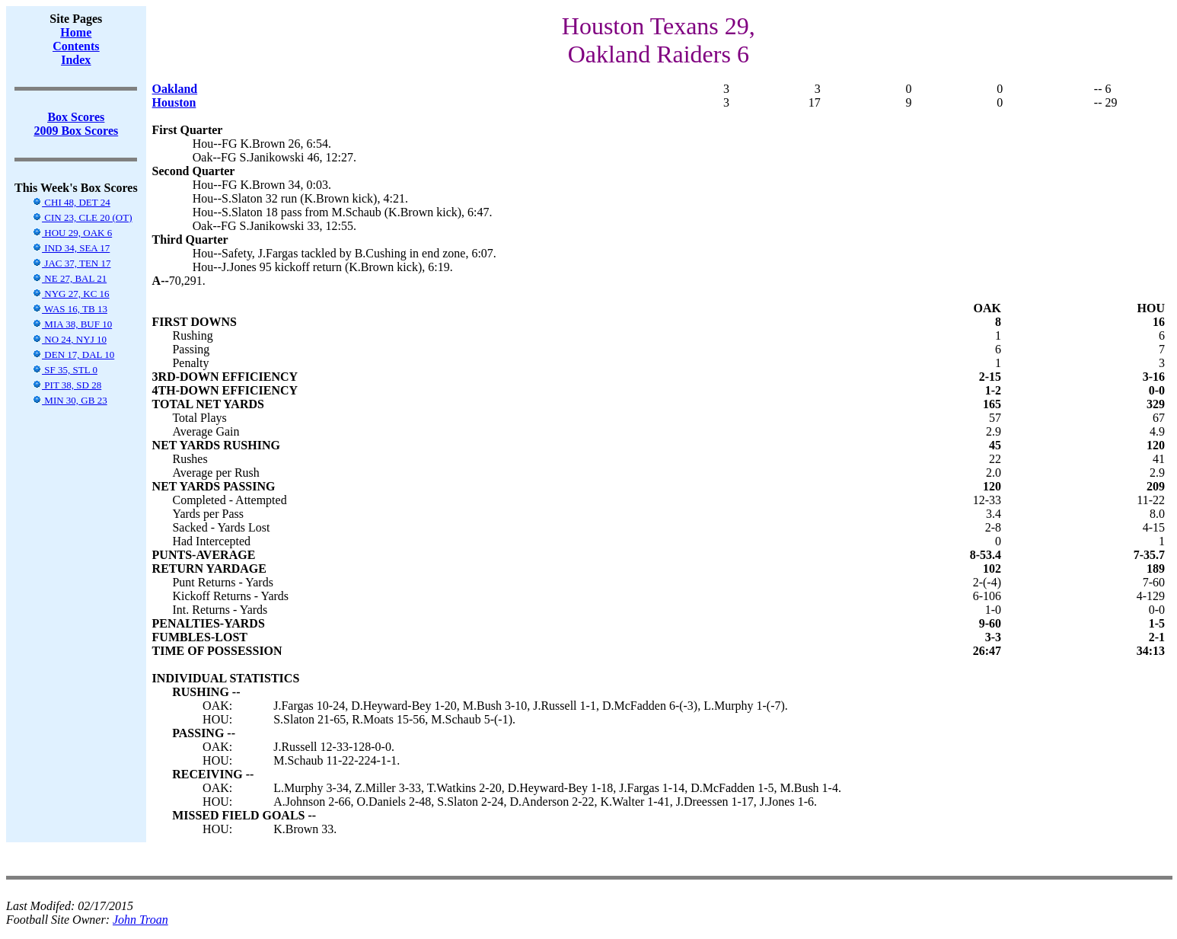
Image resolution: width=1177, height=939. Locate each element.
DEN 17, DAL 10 (73, 354)
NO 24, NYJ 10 (69, 339)
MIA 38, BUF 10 (72, 324)
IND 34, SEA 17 (71, 248)
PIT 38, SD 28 (66, 385)
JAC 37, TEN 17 (71, 263)
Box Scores (75, 116)
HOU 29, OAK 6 (72, 232)
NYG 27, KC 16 (70, 293)
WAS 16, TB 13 (69, 309)
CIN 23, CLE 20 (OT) (82, 217)
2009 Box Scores (75, 130)
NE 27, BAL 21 (69, 278)
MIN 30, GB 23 (69, 400)
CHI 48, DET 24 (71, 202)
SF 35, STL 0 (64, 369)
